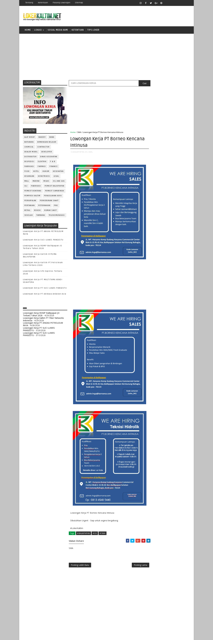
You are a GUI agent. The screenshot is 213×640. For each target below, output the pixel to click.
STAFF (150, 318)
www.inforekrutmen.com (157, 346)
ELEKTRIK (42, 162)
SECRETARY (173, 308)
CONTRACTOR (43, 147)
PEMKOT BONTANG (32, 191)
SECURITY (151, 313)
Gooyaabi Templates (75, 635)
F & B (52, 162)
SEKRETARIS (165, 313)
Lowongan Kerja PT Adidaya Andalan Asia (44, 294)
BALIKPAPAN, (79, 152)
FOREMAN (180, 260)
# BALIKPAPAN (83, 533)
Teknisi (179, 323)
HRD (173, 264)
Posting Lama (134, 565)
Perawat (151, 299)
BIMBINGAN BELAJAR (46, 142)
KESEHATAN (58, 172)
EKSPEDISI (29, 162)
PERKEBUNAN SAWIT (49, 201)
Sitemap (79, 2)
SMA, (90, 152)
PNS (56, 206)
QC (160, 299)
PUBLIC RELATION (155, 294)
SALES (150, 308)
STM (151, 224)
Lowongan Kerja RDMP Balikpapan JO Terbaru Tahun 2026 (41, 314)
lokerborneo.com (124, 635)
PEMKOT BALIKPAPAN (54, 186)
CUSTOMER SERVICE (156, 250)
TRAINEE (168, 323)
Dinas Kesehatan (48, 157)
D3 (150, 183)
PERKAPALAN (30, 201)
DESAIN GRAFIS (176, 250)
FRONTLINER (153, 264)
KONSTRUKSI (44, 176)
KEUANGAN (29, 176)
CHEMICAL (29, 147)
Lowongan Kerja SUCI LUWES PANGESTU (43, 240)
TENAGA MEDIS (154, 323)
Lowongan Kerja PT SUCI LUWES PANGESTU (45, 288)
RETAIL (27, 211)
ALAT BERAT (29, 137)
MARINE (36, 181)
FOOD (27, 172)
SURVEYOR (161, 318)
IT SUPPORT (152, 269)
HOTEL (36, 172)
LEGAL (56, 176)
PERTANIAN (29, 206)
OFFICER (177, 274)
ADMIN (150, 240)
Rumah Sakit (51, 211)
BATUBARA (29, 142)
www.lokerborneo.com (156, 343)
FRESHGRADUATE (158, 193)
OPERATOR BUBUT (169, 279)
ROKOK (37, 211)
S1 (150, 203)
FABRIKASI (29, 167)
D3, (86, 152)
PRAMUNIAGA (181, 284)
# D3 (95, 533)
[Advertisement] (106, 57)
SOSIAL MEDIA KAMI (58, 30)
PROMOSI (168, 289)
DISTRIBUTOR (30, 157)
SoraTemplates (41, 635)
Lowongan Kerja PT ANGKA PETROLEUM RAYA (43, 324)
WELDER (161, 328)
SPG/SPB (179, 313)
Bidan (173, 245)
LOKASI (38, 30)
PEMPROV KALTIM (32, 196)
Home (28, 30)
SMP (151, 219)
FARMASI (42, 167)
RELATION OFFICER (174, 299)
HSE (180, 264)
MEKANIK (166, 274)
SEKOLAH (28, 216)
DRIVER (176, 255)
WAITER (150, 328)
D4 (150, 188)
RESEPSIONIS (173, 303)
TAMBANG (41, 216)
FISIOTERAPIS (165, 260)
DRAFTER (166, 255)
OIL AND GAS (59, 181)
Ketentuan (43, 2)
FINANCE (54, 167)
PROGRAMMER (153, 289)
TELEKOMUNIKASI (57, 216)
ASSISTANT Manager (157, 245)
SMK (151, 214)
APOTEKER (176, 240)
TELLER (173, 318)
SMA (79, 132)
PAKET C (153, 198)
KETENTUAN (78, 30)
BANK (51, 137)
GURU (164, 264)
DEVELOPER (46, 152)
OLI (26, 186)
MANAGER (175, 269)
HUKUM (46, 172)
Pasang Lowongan (61, 2)
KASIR (164, 269)
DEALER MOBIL (31, 152)
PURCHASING (173, 294)
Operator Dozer (155, 284)
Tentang (29, 2)
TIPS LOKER (93, 30)
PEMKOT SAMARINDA (54, 191)
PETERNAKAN (44, 206)
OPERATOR (152, 279)
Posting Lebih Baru (80, 565)
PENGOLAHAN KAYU (53, 196)
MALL (26, 181)
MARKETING (152, 274)
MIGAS (46, 181)
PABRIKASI (36, 186)
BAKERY (42, 137)
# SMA (102, 533)
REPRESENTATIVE (155, 303)
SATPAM (160, 308)
